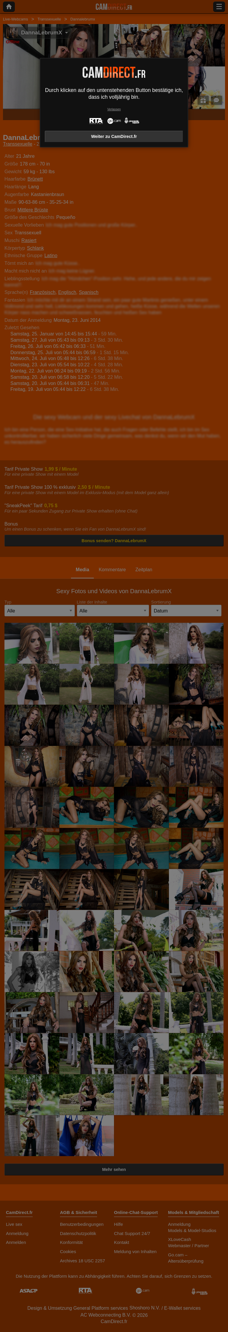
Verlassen (114, 109)
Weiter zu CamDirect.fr (114, 136)
